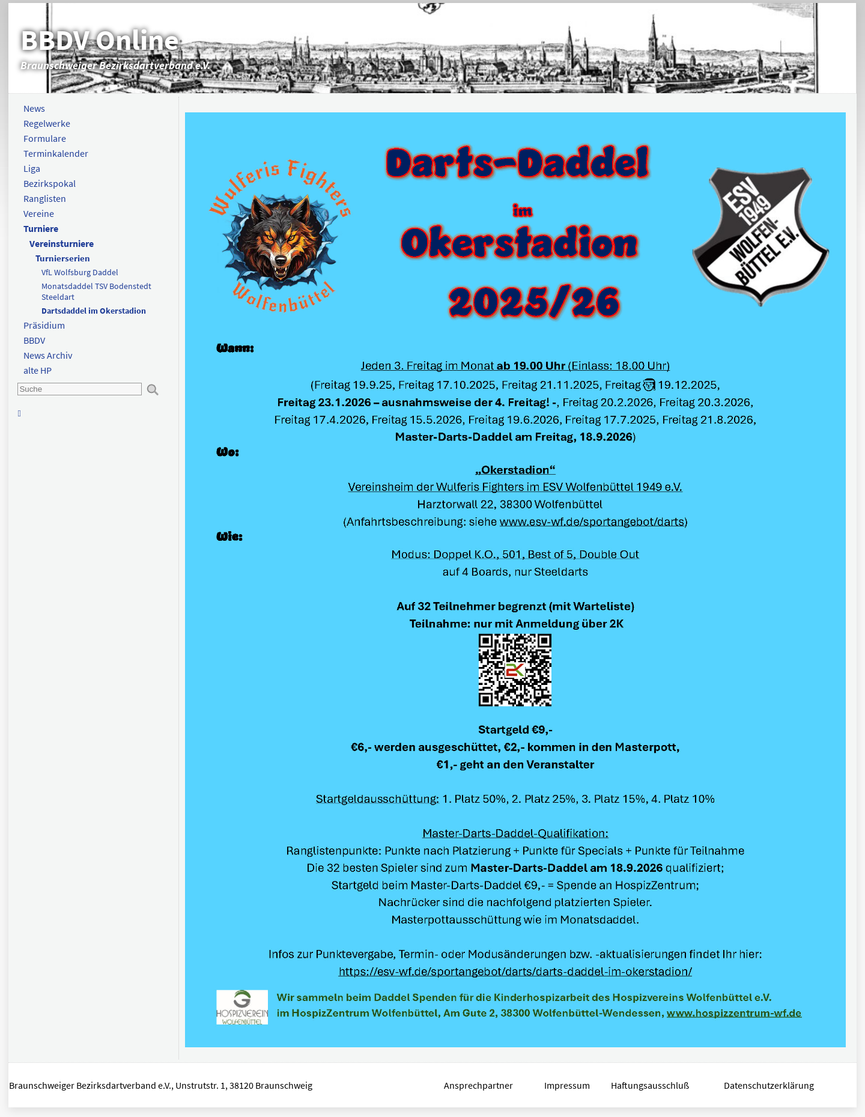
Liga (31, 168)
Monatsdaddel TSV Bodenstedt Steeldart (96, 291)
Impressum (567, 1085)
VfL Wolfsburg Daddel (79, 272)
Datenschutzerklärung (770, 1085)
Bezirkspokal (49, 183)
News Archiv (47, 355)
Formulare (44, 138)
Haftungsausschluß (650, 1085)
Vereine (38, 213)
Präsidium (44, 325)
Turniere (40, 228)
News (34, 108)
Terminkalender (55, 153)
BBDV (34, 340)
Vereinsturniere (61, 243)
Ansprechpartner (478, 1085)
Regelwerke (46, 123)
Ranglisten (44, 198)
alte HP (37, 370)
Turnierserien (62, 258)
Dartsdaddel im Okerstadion (93, 310)
